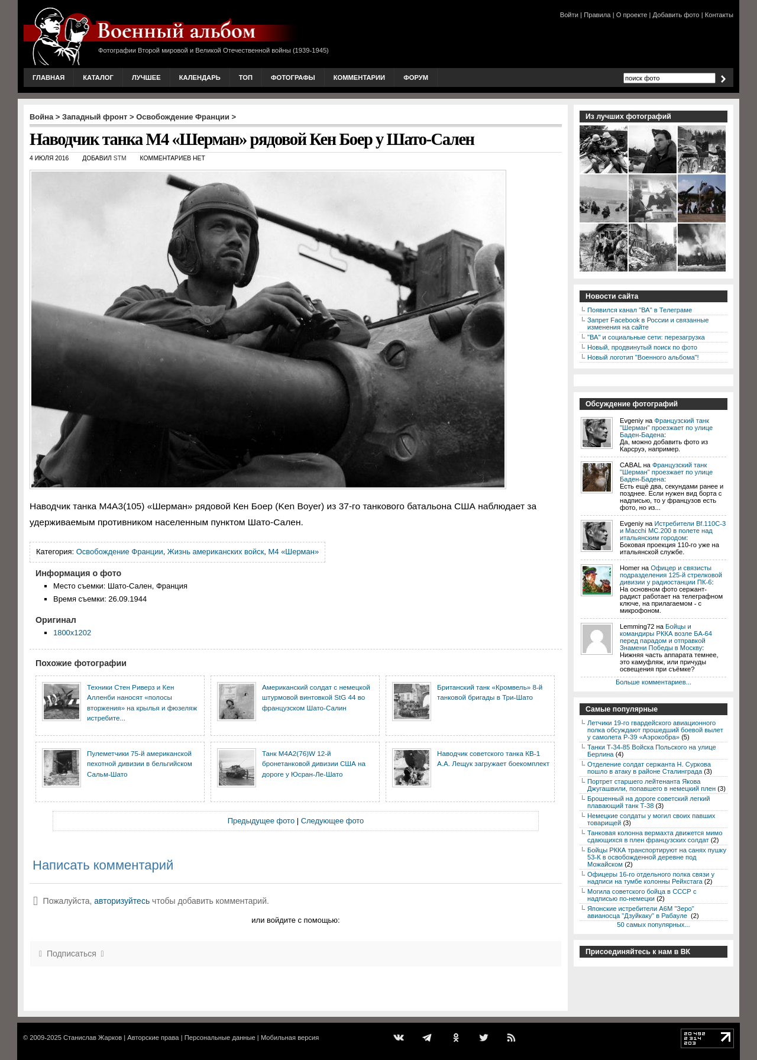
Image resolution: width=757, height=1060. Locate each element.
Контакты (719, 14)
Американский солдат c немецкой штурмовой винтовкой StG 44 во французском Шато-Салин (316, 697)
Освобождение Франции (182, 116)
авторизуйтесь (122, 901)
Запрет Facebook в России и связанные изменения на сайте (648, 323)
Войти (569, 14)
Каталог (98, 77)
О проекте (632, 14)
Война (41, 116)
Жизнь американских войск (215, 551)
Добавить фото (676, 14)
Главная (48, 77)
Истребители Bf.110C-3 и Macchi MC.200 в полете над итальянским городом (673, 530)
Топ (246, 77)
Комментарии (359, 77)
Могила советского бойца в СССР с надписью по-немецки (642, 895)
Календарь (200, 77)
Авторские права (153, 1037)
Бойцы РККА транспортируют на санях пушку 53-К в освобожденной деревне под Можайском (656, 857)
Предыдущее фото (261, 820)
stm (120, 158)
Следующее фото (332, 820)
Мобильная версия (290, 1037)
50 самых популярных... (653, 924)
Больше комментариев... (653, 682)
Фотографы (293, 77)
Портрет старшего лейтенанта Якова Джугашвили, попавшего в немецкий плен (651, 785)
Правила (597, 14)
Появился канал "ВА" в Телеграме (639, 310)
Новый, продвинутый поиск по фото (642, 347)
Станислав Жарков (92, 1037)
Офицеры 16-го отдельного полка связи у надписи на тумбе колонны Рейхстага (650, 878)
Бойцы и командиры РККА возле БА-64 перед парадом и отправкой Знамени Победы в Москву (666, 637)
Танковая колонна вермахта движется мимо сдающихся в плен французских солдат (654, 836)
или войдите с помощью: (295, 920)
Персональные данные (220, 1037)
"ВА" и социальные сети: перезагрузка (646, 337)
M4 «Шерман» (293, 551)
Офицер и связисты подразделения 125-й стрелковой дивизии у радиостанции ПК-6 (671, 575)
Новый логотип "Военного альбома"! (643, 357)
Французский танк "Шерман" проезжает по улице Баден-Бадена (666, 427)
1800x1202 (72, 632)
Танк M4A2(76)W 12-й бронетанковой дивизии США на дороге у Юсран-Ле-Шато (313, 763)
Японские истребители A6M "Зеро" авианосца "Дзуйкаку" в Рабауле (640, 912)
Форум (415, 77)
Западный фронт (94, 116)
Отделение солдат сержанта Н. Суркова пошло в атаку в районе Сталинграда (649, 768)
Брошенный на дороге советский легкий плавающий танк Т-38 (648, 802)
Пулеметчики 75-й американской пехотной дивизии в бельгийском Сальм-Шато (139, 763)
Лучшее (146, 77)
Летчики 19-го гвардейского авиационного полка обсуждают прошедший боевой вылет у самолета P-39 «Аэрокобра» (655, 730)
